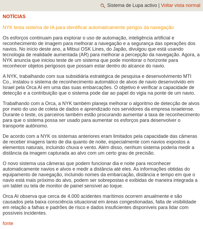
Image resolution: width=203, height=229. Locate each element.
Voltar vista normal (180, 5)
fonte (8, 223)
